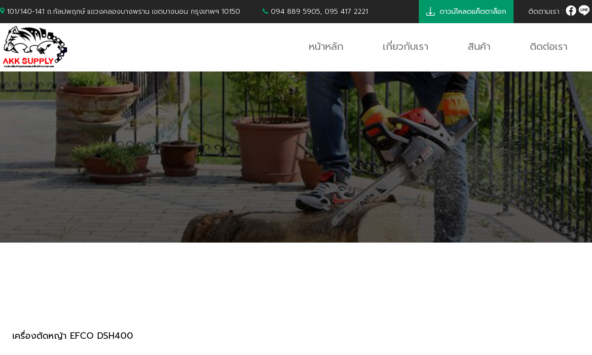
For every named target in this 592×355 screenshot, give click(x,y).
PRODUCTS (44, 299)
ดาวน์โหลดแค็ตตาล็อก (466, 11)
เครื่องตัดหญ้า (126, 299)
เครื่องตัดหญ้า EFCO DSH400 (72, 336)
